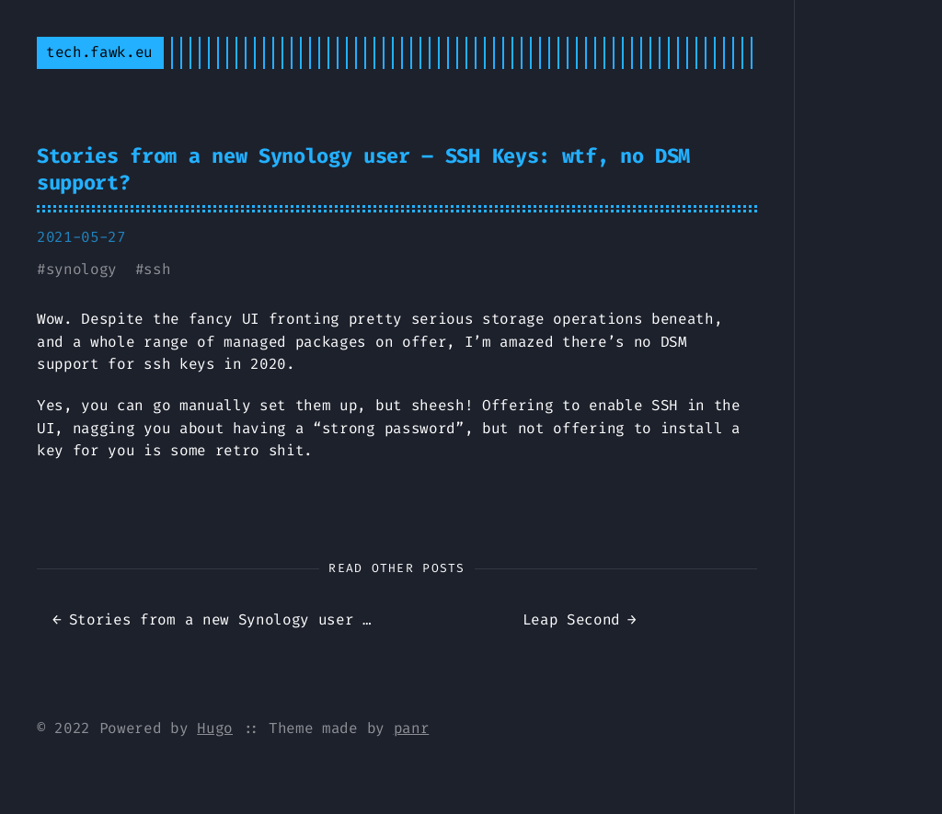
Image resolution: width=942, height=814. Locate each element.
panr (412, 728)
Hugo (215, 728)
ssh (157, 269)
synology (81, 269)
